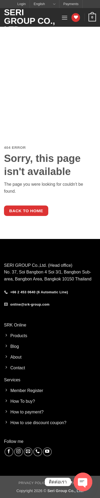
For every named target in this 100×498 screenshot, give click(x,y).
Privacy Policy (33, 483)
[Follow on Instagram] (18, 451)
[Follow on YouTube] (47, 451)
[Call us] (37, 451)
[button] (64, 17)
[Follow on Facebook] (9, 451)
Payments (71, 4)
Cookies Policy (66, 483)
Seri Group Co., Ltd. (29, 21)
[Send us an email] (28, 451)
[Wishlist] (75, 17)
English (44, 4)
